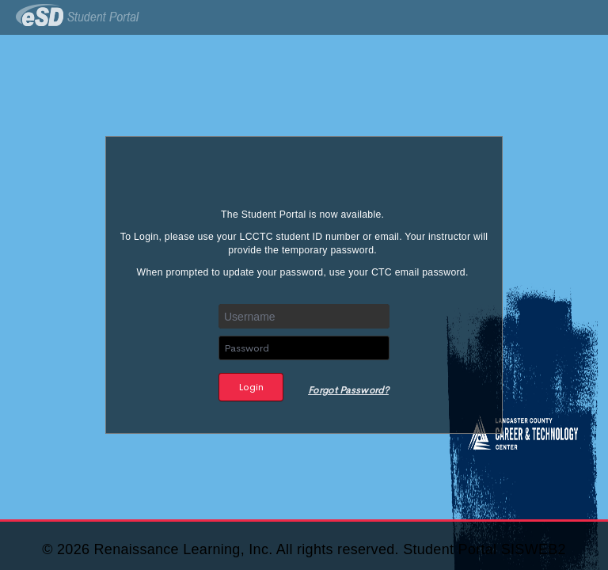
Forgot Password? (348, 390)
